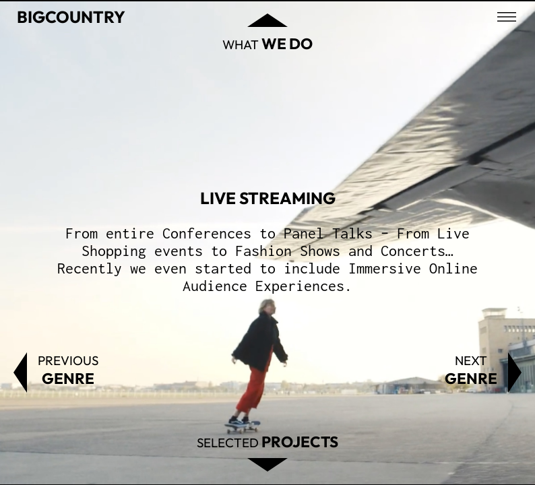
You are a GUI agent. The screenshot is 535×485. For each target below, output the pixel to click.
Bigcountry (71, 17)
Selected (267, 441)
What (267, 43)
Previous (68, 370)
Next (471, 370)
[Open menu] (507, 17)
